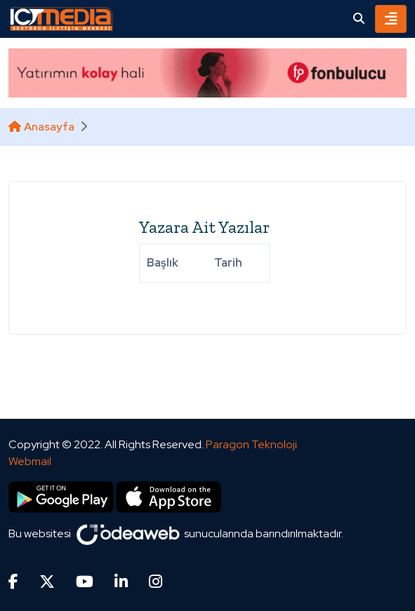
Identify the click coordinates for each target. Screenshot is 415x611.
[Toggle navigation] (391, 19)
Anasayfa (41, 126)
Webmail (29, 461)
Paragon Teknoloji (251, 444)
